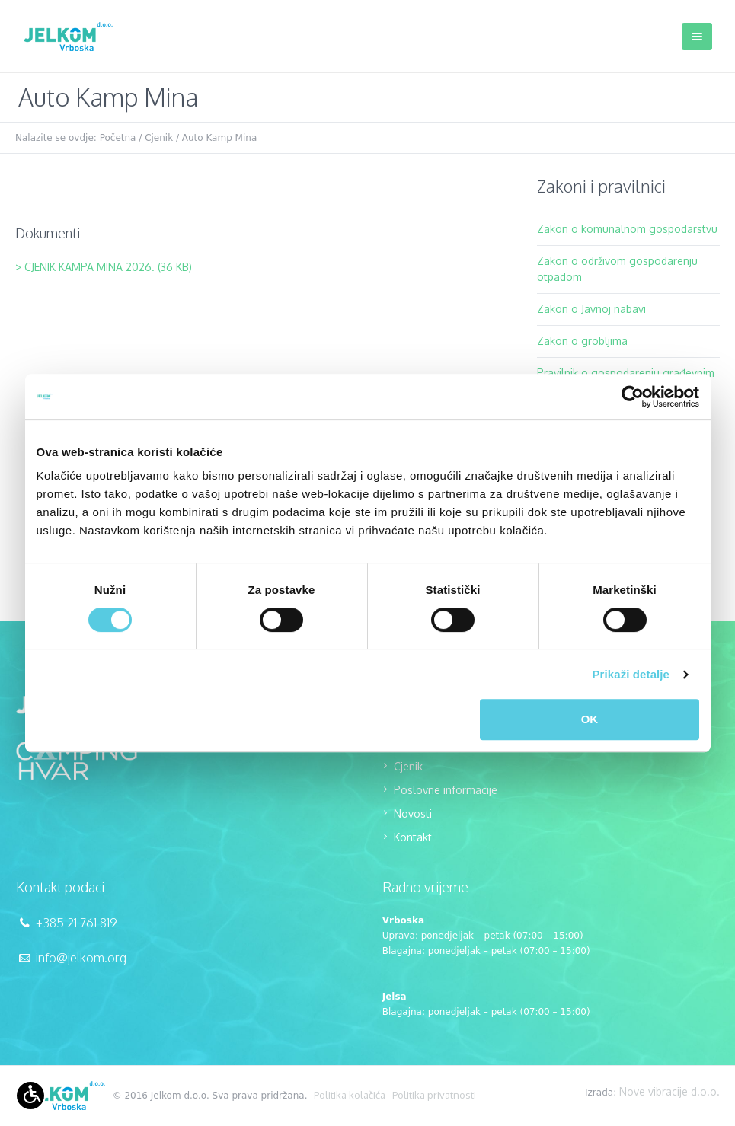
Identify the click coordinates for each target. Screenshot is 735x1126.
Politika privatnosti (434, 1095)
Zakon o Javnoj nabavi (591, 308)
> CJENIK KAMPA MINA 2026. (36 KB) (103, 266)
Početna (118, 137)
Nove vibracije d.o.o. (669, 1091)
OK (590, 719)
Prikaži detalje (631, 674)
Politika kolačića (349, 1095)
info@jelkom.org (81, 957)
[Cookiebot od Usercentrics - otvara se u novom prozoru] (632, 396)
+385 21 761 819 (76, 922)
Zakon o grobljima (582, 340)
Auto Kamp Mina (219, 137)
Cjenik (159, 137)
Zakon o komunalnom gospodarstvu (627, 228)
